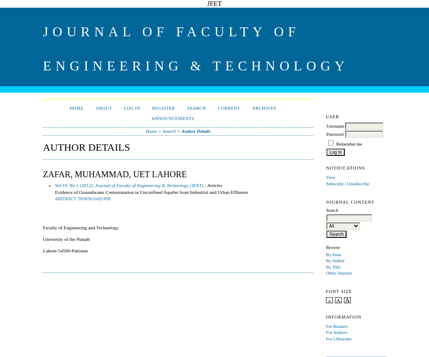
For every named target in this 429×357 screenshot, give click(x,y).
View (330, 177)
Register (163, 108)
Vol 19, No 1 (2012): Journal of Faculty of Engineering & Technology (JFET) (129, 185)
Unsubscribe (358, 183)
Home (77, 108)
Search (196, 108)
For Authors (336, 332)
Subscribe (335, 183)
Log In (132, 108)
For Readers (337, 326)
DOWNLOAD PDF (95, 199)
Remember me (349, 144)
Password (335, 134)
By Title (333, 267)
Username (335, 126)
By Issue (333, 254)
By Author (335, 260)
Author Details (195, 131)
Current (229, 108)
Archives (264, 108)
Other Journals (339, 273)
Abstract (65, 199)
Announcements (173, 118)
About (104, 108)
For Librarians (339, 339)
